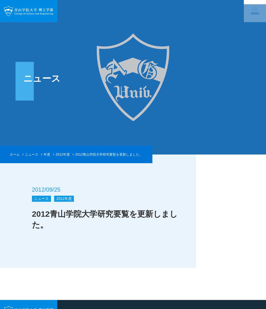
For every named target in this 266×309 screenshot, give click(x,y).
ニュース (31, 154)
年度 (47, 154)
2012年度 (63, 154)
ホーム (15, 154)
